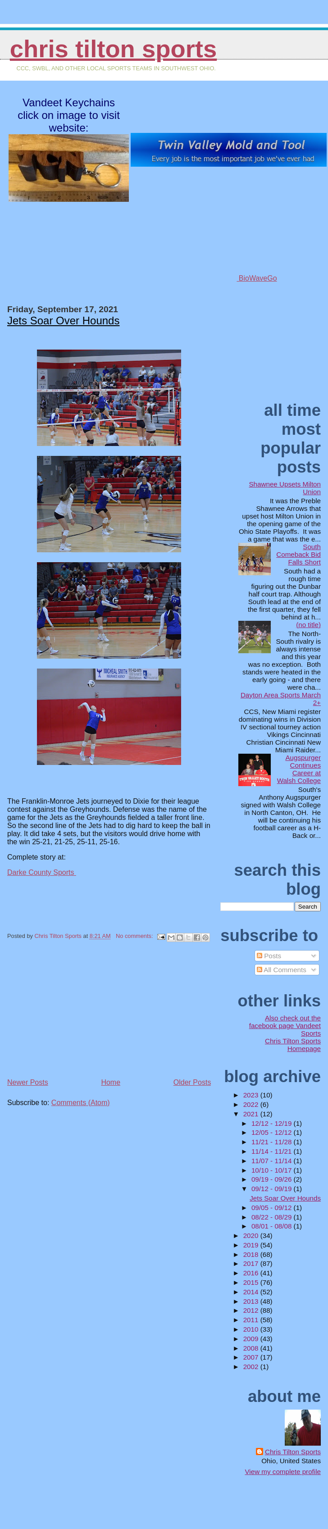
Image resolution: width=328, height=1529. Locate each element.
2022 (251, 1104)
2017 (251, 1263)
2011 (251, 1320)
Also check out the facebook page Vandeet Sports (285, 1025)
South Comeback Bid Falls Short (298, 554)
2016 (251, 1273)
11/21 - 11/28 (272, 1142)
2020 (251, 1235)
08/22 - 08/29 (272, 1217)
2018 (251, 1254)
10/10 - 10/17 (272, 1170)
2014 (251, 1292)
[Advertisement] (74, 1013)
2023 (251, 1095)
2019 (251, 1245)
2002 (251, 1366)
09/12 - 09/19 (272, 1188)
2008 (251, 1348)
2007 (251, 1357)
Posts (269, 956)
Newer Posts (27, 1082)
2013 (251, 1301)
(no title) (308, 624)
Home (110, 1082)
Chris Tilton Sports (113, 49)
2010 (251, 1329)
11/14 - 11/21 (272, 1151)
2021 (251, 1114)
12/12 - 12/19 (272, 1123)
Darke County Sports (41, 872)
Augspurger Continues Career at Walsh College (299, 769)
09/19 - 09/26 (272, 1179)
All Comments (281, 970)
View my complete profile (283, 1471)
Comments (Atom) (80, 1102)
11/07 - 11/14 (272, 1161)
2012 (251, 1310)
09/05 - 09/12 (272, 1207)
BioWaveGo (228, 278)
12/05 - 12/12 (272, 1132)
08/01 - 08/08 (272, 1226)
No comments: (135, 936)
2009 (251, 1338)
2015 (251, 1282)
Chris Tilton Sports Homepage (293, 1044)
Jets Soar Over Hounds (63, 320)
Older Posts (192, 1082)
